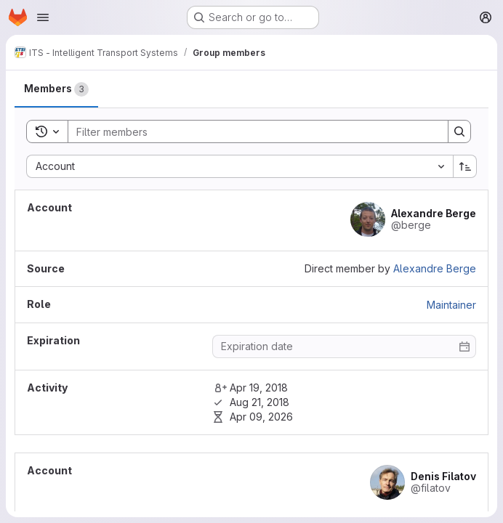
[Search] (250, 131)
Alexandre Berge (434, 268)
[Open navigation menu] (43, 17)
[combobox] (239, 166)
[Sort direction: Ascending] (465, 166)
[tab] (56, 89)
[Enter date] (344, 346)
